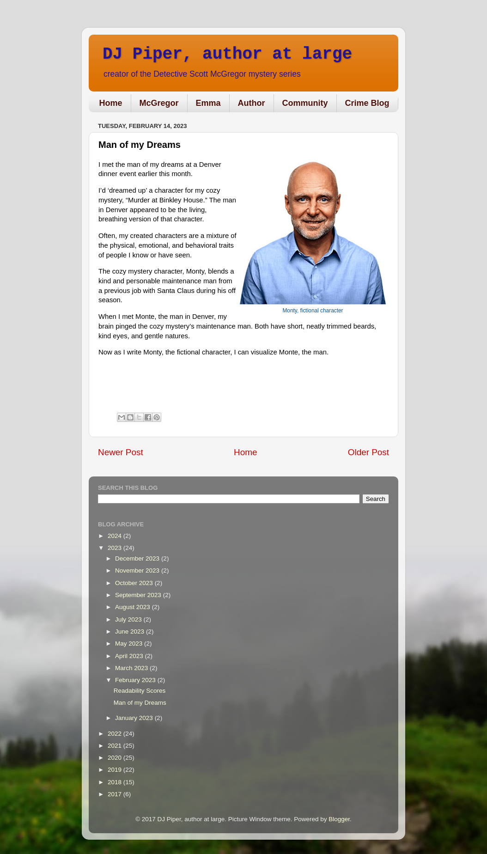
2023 (115, 547)
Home (110, 103)
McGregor (159, 103)
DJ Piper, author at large (227, 54)
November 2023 (138, 570)
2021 (115, 745)
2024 (115, 535)
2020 (115, 757)
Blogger (339, 819)
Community (305, 103)
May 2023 (129, 643)
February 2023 (136, 680)
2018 (115, 782)
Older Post (368, 452)
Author (251, 103)
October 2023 (135, 583)
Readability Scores (140, 690)
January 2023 (135, 717)
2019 (115, 769)
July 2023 (129, 619)
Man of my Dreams (140, 702)
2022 (115, 733)
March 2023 (132, 668)
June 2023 (130, 631)
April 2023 (130, 656)
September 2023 (139, 595)
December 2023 (138, 558)
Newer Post (120, 452)
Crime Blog (367, 103)
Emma (208, 103)
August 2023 (133, 607)
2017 (115, 794)
